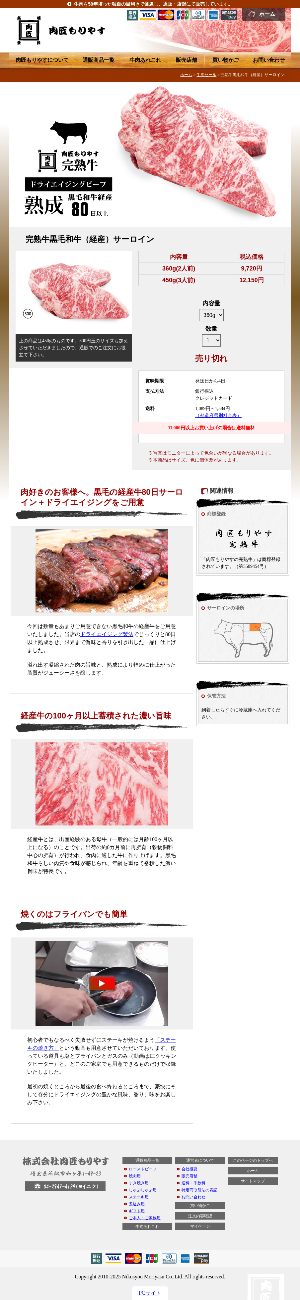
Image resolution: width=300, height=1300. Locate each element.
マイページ (200, 1226)
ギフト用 (137, 1211)
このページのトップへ (253, 1160)
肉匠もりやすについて (42, 60)
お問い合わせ (269, 60)
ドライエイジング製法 (106, 634)
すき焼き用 (139, 1183)
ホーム (267, 14)
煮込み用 (137, 1204)
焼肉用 (135, 1176)
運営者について (200, 1160)
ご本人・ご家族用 (145, 1218)
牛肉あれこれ (145, 60)
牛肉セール (206, 74)
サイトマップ (253, 1181)
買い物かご (225, 60)
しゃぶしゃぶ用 (143, 1190)
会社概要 (189, 1169)
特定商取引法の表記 (199, 1190)
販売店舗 (186, 60)
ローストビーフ (143, 1169)
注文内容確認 (200, 1216)
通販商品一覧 (98, 60)
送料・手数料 (193, 1183)
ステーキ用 (139, 1197)
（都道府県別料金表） (218, 415)
